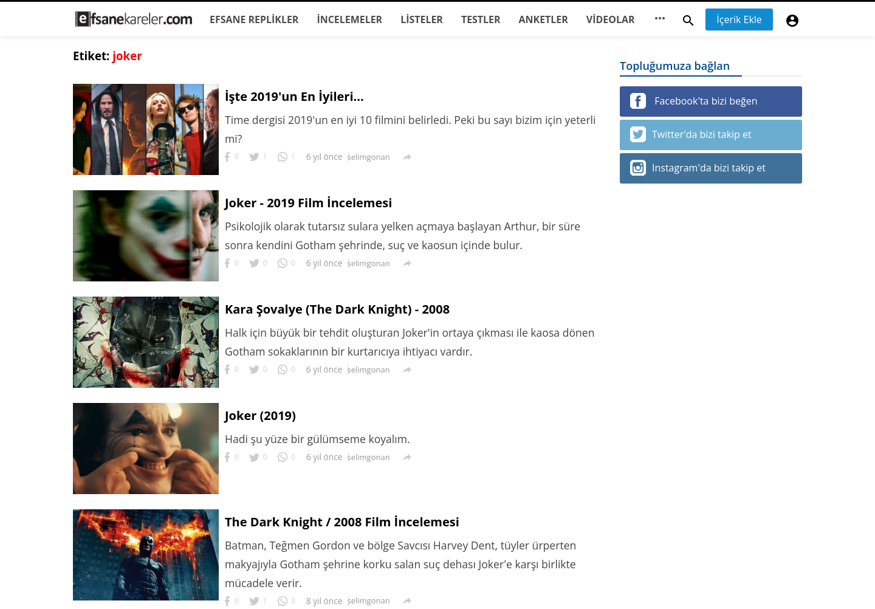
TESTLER (481, 19)
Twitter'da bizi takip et (691, 134)
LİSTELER (421, 19)
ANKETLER (543, 19)
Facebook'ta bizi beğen (693, 101)
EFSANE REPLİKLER (254, 19)
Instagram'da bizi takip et (698, 168)
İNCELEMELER (349, 19)
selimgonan (369, 156)
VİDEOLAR (610, 19)
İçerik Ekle (739, 19)
